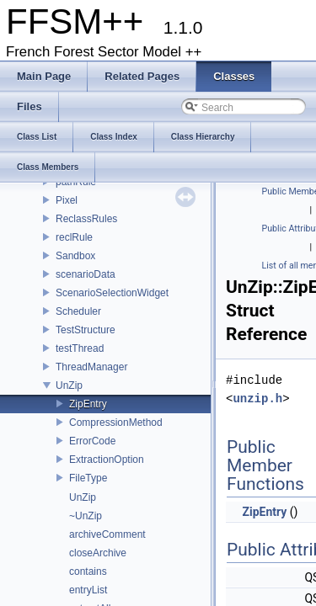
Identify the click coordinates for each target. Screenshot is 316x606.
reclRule (74, 237)
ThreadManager (91, 367)
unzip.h (257, 399)
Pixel (67, 200)
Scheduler (78, 311)
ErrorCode (92, 441)
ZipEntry (88, 404)
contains (88, 571)
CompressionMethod (116, 422)
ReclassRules (86, 219)
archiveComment (107, 534)
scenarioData (85, 274)
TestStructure (85, 330)
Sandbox (75, 256)
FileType (88, 478)
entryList (88, 590)
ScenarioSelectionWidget (112, 293)
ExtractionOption (106, 459)
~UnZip (85, 516)
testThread (80, 348)
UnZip (69, 385)
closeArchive (97, 553)
